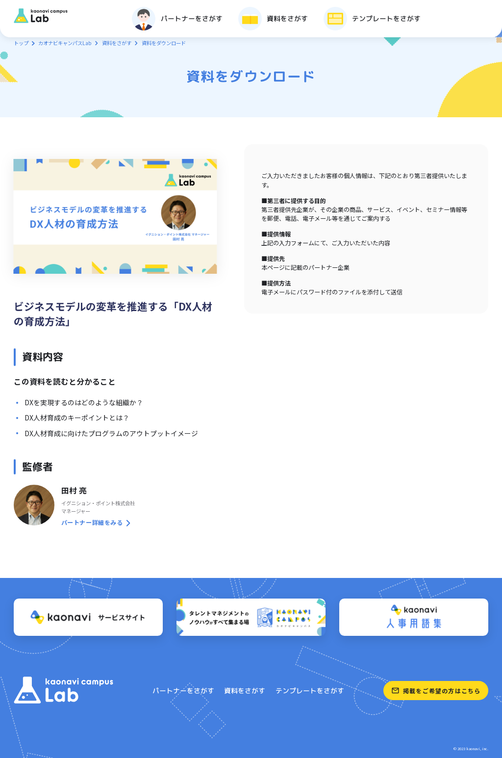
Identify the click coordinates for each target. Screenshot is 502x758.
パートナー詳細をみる (92, 522)
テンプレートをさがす (310, 690)
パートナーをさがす (183, 690)
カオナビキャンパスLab (65, 43)
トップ (21, 43)
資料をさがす (116, 43)
